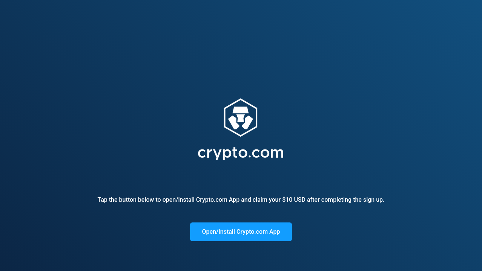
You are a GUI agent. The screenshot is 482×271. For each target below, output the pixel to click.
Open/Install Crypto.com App (241, 231)
